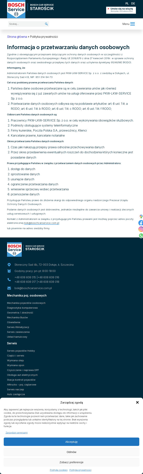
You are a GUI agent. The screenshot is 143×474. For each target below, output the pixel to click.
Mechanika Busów (17, 317)
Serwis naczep (15, 389)
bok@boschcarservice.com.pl (41, 223)
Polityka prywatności (80, 470)
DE (133, 3)
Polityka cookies (59, 470)
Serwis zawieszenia (18, 332)
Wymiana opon (15, 365)
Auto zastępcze (16, 394)
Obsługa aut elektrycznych (22, 375)
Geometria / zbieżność (20, 312)
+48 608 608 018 (48, 281)
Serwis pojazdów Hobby (21, 350)
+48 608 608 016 (48, 277)
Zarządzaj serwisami (17, 432)
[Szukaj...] (28, 24)
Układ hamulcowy (17, 336)
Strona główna (17, 37)
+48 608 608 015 (25, 277)
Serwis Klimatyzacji (18, 327)
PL (127, 3)
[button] (137, 402)
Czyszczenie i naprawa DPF (23, 370)
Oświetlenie (13, 322)
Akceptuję (71, 441)
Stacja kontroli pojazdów (21, 379)
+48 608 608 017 (25, 281)
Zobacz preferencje (71, 462)
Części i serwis (15, 355)
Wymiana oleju (15, 360)
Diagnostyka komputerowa (22, 307)
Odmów (71, 452)
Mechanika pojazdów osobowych (26, 303)
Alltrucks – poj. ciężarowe (21, 384)
